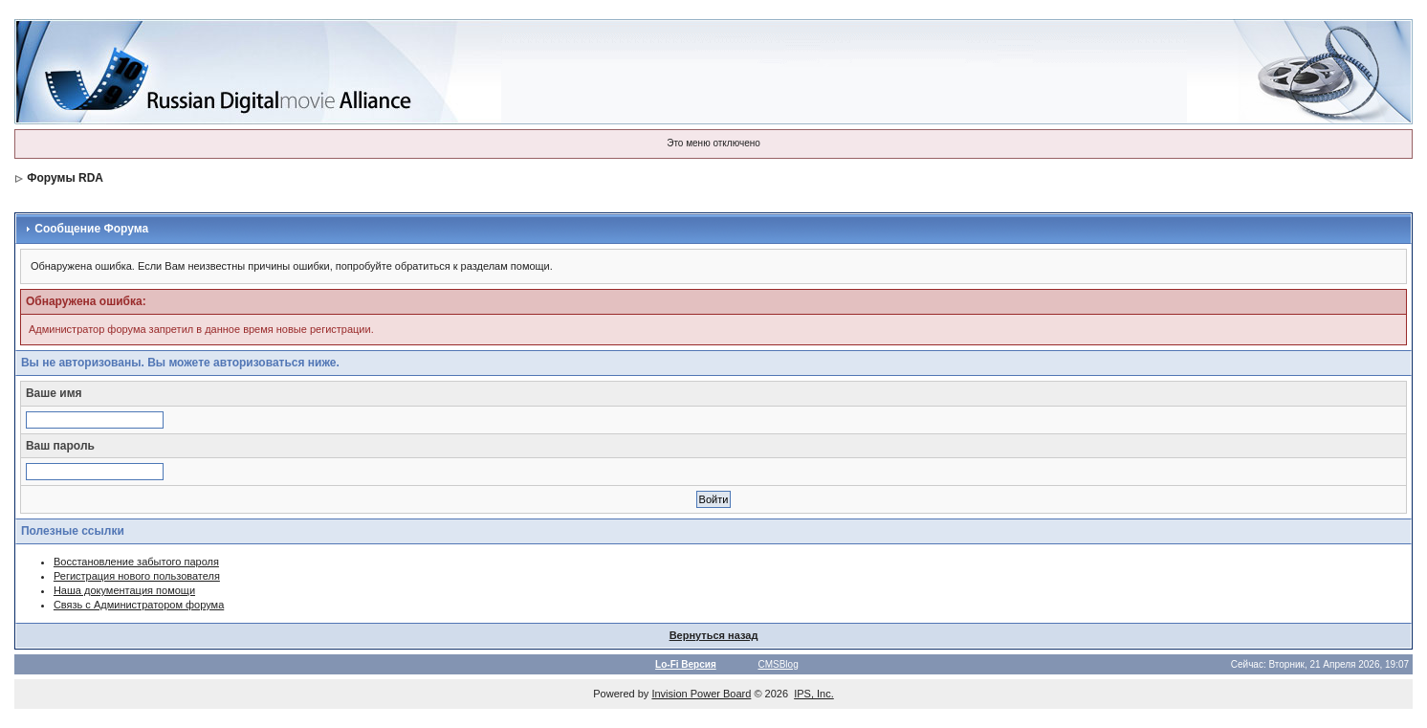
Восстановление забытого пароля (136, 561)
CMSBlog (777, 664)
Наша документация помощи (124, 590)
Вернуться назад (714, 635)
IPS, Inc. (814, 693)
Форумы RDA (65, 178)
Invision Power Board (701, 693)
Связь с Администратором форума (139, 604)
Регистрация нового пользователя (137, 576)
